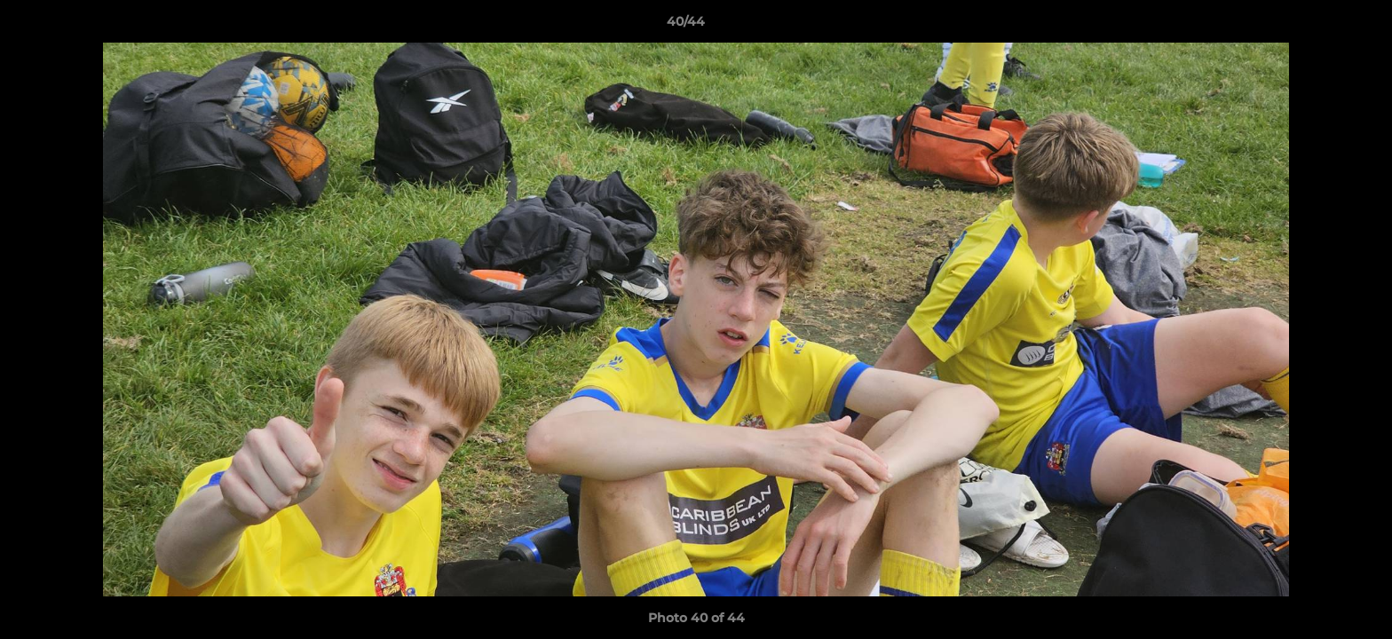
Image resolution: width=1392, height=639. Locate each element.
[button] (1317, 26)
